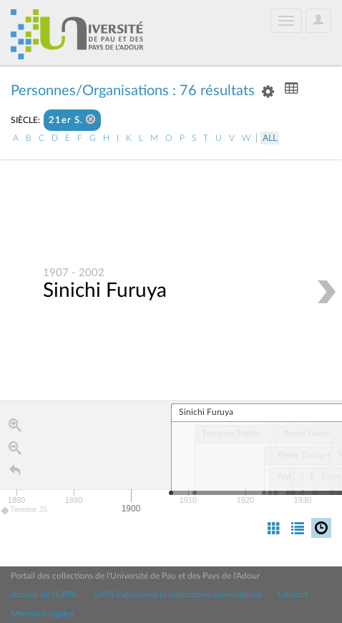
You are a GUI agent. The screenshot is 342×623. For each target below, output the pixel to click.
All (270, 138)
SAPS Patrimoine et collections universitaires (177, 594)
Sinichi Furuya (105, 290)
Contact (293, 594)
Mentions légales (42, 613)
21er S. (72, 119)
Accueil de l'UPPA (44, 594)
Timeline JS (24, 510)
